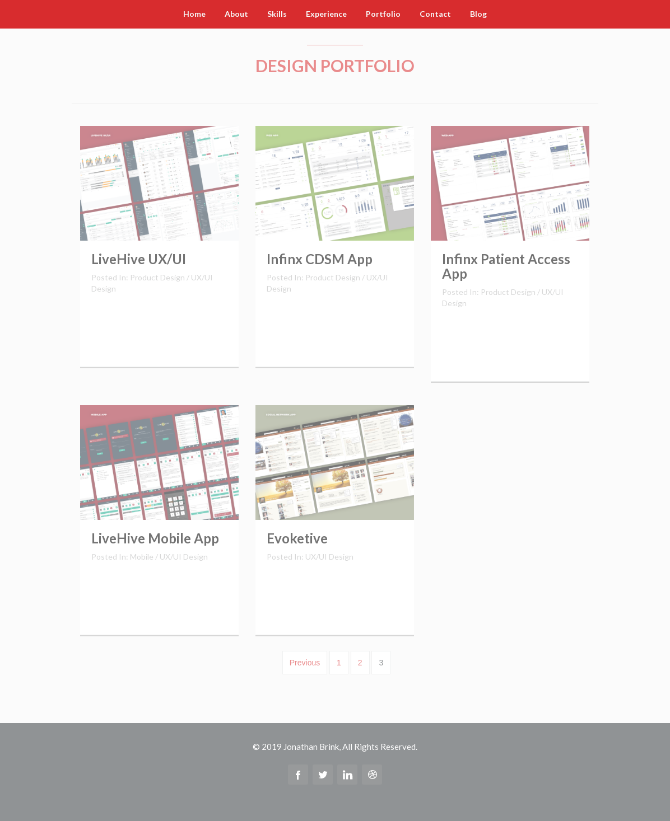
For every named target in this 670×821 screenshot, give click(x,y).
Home (194, 13)
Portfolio (383, 13)
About (236, 13)
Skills (277, 13)
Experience (326, 13)
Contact (435, 13)
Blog (478, 13)
